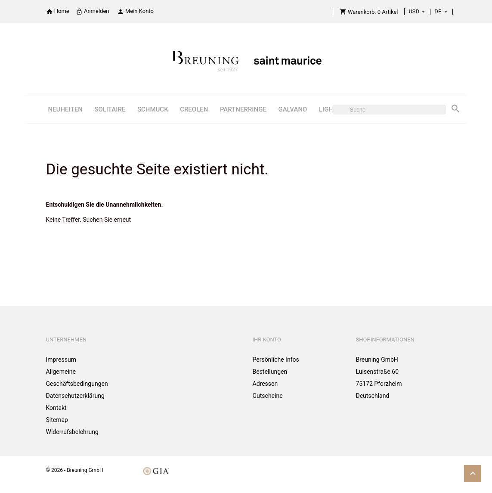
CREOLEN (194, 109)
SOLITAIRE (109, 109)
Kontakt (56, 407)
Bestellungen (270, 371)
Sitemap (57, 419)
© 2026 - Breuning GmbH (74, 470)
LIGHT (328, 109)
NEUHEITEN (65, 109)
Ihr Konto (267, 339)
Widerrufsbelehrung (72, 431)
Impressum (61, 359)
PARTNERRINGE (243, 109)
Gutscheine (268, 395)
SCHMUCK (152, 109)
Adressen (265, 383)
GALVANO (292, 109)
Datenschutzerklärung (75, 395)
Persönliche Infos (276, 359)
